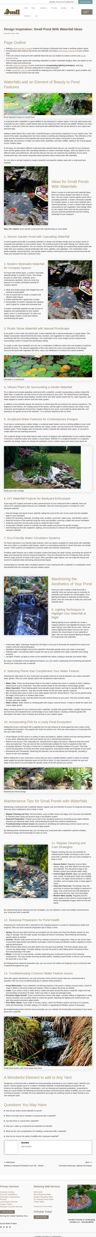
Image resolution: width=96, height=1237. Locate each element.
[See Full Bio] (32, 1141)
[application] (32, 9)
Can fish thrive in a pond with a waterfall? (22, 1116)
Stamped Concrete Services (11, 1201)
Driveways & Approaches (10, 1191)
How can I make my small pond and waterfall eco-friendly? (29, 1121)
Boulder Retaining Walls (43, 1191)
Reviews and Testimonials (44, 1201)
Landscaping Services (9, 1196)
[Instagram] (7, 1221)
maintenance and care (21, 65)
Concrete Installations (8, 1189)
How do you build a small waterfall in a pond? (24, 1106)
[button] (85, 2)
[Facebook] (1, 1221)
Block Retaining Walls (42, 1189)
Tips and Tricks (7, 1206)
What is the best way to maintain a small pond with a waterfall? (31, 1111)
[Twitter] (4, 1221)
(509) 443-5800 (41, 1211)
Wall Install (38, 1186)
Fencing (3, 1194)
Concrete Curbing (7, 1186)
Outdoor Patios (6, 1198)
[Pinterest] (10, 1221)
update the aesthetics (21, 60)
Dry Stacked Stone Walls (44, 1194)
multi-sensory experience (68, 46)
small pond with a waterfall (24, 43)
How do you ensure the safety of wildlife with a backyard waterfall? (32, 1131)
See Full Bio (26, 1141)
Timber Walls (39, 1196)
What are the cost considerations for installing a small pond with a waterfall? (36, 1126)
